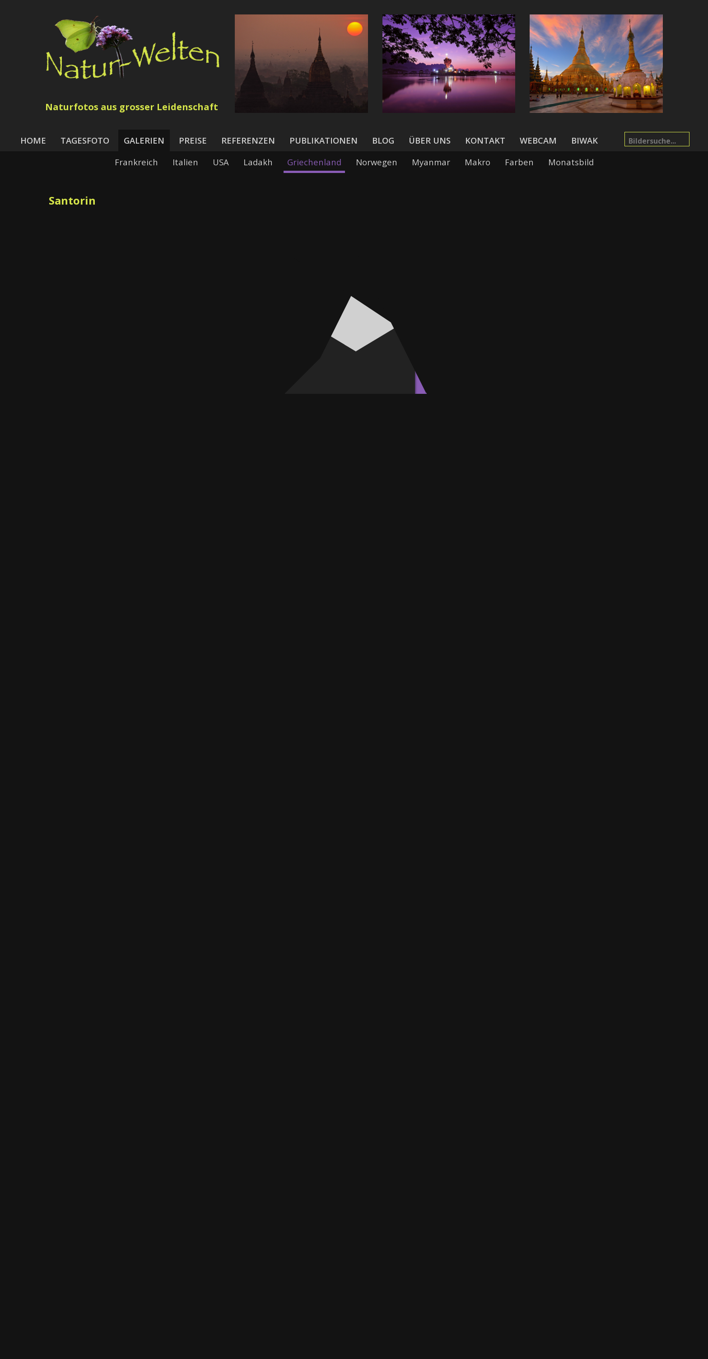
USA (221, 162)
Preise (193, 140)
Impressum (319, 1350)
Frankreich (136, 162)
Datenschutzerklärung (384, 1350)
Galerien (144, 140)
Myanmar (431, 162)
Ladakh (258, 162)
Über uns (430, 140)
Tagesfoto (85, 140)
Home (33, 140)
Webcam (538, 140)
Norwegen (376, 162)
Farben (519, 162)
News (283, 1350)
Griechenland (314, 162)
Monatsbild (571, 162)
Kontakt (485, 140)
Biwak (584, 140)
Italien (185, 162)
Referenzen (248, 140)
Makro (477, 162)
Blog (383, 140)
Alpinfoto (471, 1350)
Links (439, 1350)
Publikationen (323, 140)
